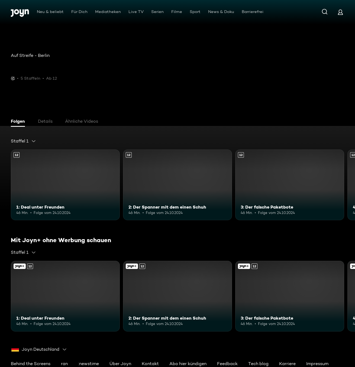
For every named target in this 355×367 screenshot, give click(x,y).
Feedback (227, 363)
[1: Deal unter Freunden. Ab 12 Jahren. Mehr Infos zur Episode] (65, 185)
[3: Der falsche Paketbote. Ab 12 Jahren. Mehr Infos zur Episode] (289, 185)
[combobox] (23, 141)
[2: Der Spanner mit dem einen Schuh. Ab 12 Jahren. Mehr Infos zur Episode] (177, 185)
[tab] (19, 122)
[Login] (340, 12)
